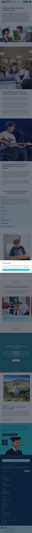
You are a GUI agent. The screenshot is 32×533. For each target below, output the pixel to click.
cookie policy (26, 267)
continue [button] (16, 269)
